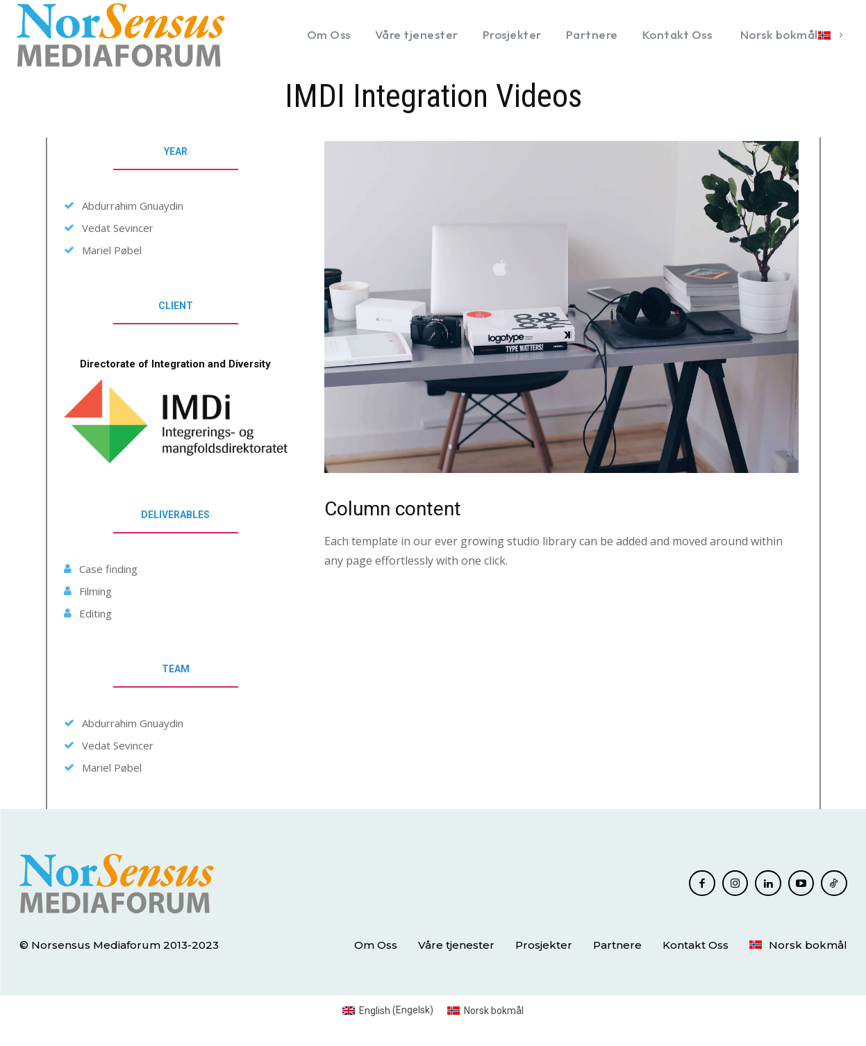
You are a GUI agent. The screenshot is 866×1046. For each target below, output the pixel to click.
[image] (561, 307)
